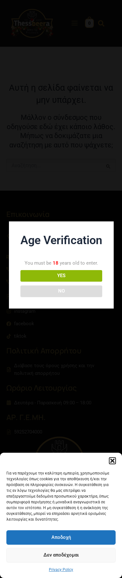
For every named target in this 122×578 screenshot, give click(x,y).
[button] (112, 461)
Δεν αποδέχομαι (61, 555)
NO (61, 291)
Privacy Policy (61, 569)
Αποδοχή (61, 537)
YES (61, 275)
